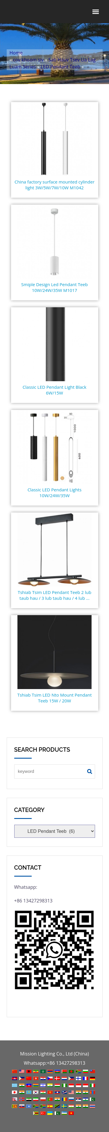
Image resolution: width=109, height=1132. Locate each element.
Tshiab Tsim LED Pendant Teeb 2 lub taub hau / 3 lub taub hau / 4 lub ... (54, 595)
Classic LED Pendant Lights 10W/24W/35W (55, 492)
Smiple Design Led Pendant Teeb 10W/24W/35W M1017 (54, 287)
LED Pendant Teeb (60, 66)
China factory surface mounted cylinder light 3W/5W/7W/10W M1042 (54, 184)
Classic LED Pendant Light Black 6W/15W (54, 390)
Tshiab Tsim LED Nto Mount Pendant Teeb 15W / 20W (54, 698)
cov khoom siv (28, 60)
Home (16, 53)
